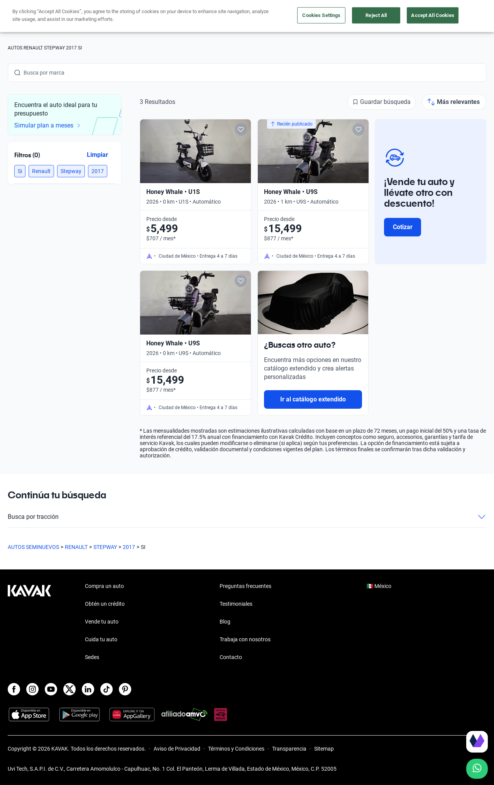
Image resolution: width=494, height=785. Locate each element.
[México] (383, 16)
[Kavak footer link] (29, 622)
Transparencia (289, 749)
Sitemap (324, 749)
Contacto (231, 657)
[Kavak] (29, 16)
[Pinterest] (125, 689)
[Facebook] (14, 689)
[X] (69, 689)
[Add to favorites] (241, 129)
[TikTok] (106, 689)
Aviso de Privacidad (177, 749)
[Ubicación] (412, 16)
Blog (225, 621)
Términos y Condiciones (236, 749)
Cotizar (403, 227)
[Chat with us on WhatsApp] (477, 768)
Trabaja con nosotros (245, 639)
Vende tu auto (268, 16)
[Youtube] (51, 689)
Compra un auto (221, 16)
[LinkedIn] (88, 689)
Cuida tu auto (311, 16)
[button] (19, 171)
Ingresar (469, 16)
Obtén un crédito (170, 16)
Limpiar (97, 154)
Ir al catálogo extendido (313, 399)
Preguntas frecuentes (245, 586)
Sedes (92, 657)
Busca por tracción (247, 517)
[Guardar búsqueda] (381, 102)
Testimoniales (236, 604)
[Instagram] (32, 689)
